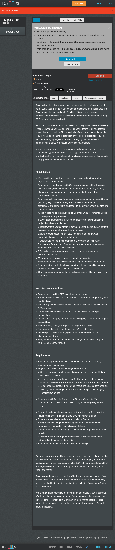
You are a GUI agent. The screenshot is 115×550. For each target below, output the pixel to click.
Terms (69, 547)
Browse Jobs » (79, 3)
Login (98, 547)
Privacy (79, 547)
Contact (52, 547)
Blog (61, 547)
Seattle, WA (41, 83)
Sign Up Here (72, 59)
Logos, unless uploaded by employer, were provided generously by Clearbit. (71, 537)
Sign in (98, 4)
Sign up (109, 4)
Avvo (38, 79)
